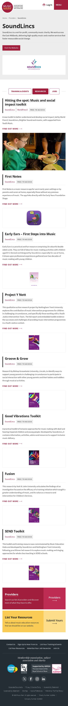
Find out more (10, 128)
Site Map (25, 691)
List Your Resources (17, 648)
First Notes (13, 176)
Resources (40, 91)
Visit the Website (11, 47)
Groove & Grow (16, 358)
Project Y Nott (15, 295)
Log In (49, 4)
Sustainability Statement (11, 691)
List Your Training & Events (51, 644)
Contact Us (10, 644)
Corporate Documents (16, 687)
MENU (59, 4)
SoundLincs (10, 109)
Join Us (56, 648)
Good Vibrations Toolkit (23, 416)
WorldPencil (22, 109)
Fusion (10, 474)
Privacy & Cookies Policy (33, 687)
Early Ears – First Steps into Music (30, 234)
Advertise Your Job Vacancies (39, 648)
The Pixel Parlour (58, 691)
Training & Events (20, 91)
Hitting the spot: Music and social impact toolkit (30, 102)
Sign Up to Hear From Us (28, 644)
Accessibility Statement (51, 687)
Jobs (54, 91)
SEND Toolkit (14, 531)
